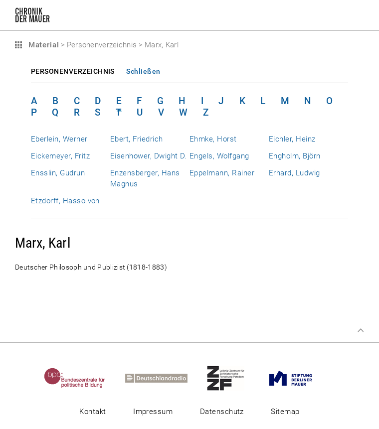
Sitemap (285, 411)
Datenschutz (222, 411)
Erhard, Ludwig (294, 172)
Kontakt (92, 411)
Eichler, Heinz (292, 139)
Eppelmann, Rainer (222, 172)
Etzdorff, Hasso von (65, 200)
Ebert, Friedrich (136, 139)
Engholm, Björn (295, 155)
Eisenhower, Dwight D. (148, 155)
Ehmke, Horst (213, 139)
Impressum (153, 411)
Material (42, 44)
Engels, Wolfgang (219, 155)
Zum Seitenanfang (360, 330)
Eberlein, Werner (59, 139)
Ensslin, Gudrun (58, 172)
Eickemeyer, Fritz (60, 155)
